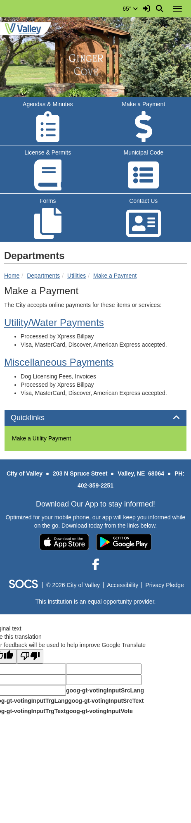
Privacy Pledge (164, 585)
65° (130, 8)
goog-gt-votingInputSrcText (106, 700)
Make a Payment (115, 275)
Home (11, 275)
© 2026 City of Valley (73, 585)
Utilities (76, 275)
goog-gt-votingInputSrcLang (105, 690)
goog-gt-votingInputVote (99, 711)
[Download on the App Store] (64, 542)
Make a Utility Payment (41, 438)
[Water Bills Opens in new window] (54, 322)
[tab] (95, 418)
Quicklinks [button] (37, 418)
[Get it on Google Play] (123, 542)
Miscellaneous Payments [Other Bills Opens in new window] (58, 362)
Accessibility (122, 585)
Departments (43, 275)
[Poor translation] (30, 656)
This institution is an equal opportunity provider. (95, 601)
